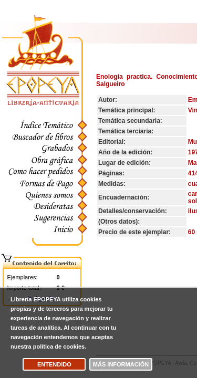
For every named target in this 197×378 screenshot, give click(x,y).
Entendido (54, 364)
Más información (121, 364)
